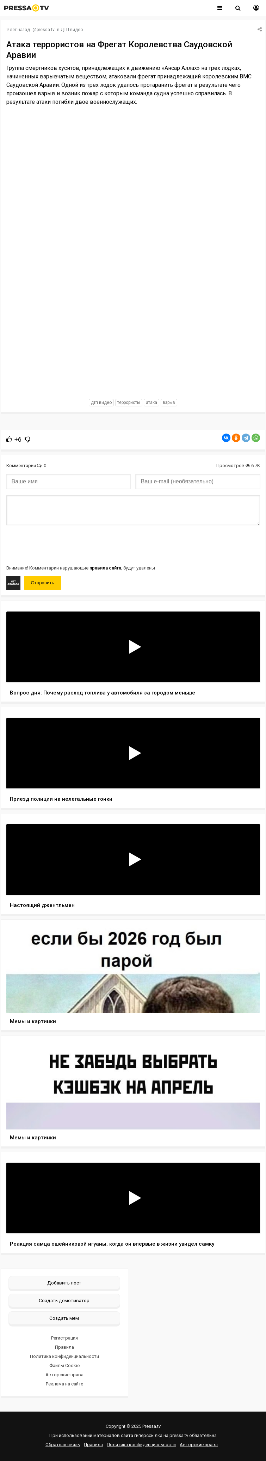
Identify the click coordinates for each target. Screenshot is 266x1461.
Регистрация (64, 1338)
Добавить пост (64, 1283)
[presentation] (59, 544)
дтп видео (101, 402)
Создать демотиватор (64, 1300)
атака (151, 402)
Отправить (42, 582)
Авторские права (64, 1374)
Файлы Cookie (64, 1365)
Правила (64, 1347)
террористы (128, 402)
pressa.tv (46, 29)
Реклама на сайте (64, 1384)
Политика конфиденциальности (64, 1356)
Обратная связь (62, 1444)
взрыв (169, 402)
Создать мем (64, 1318)
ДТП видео (72, 29)
